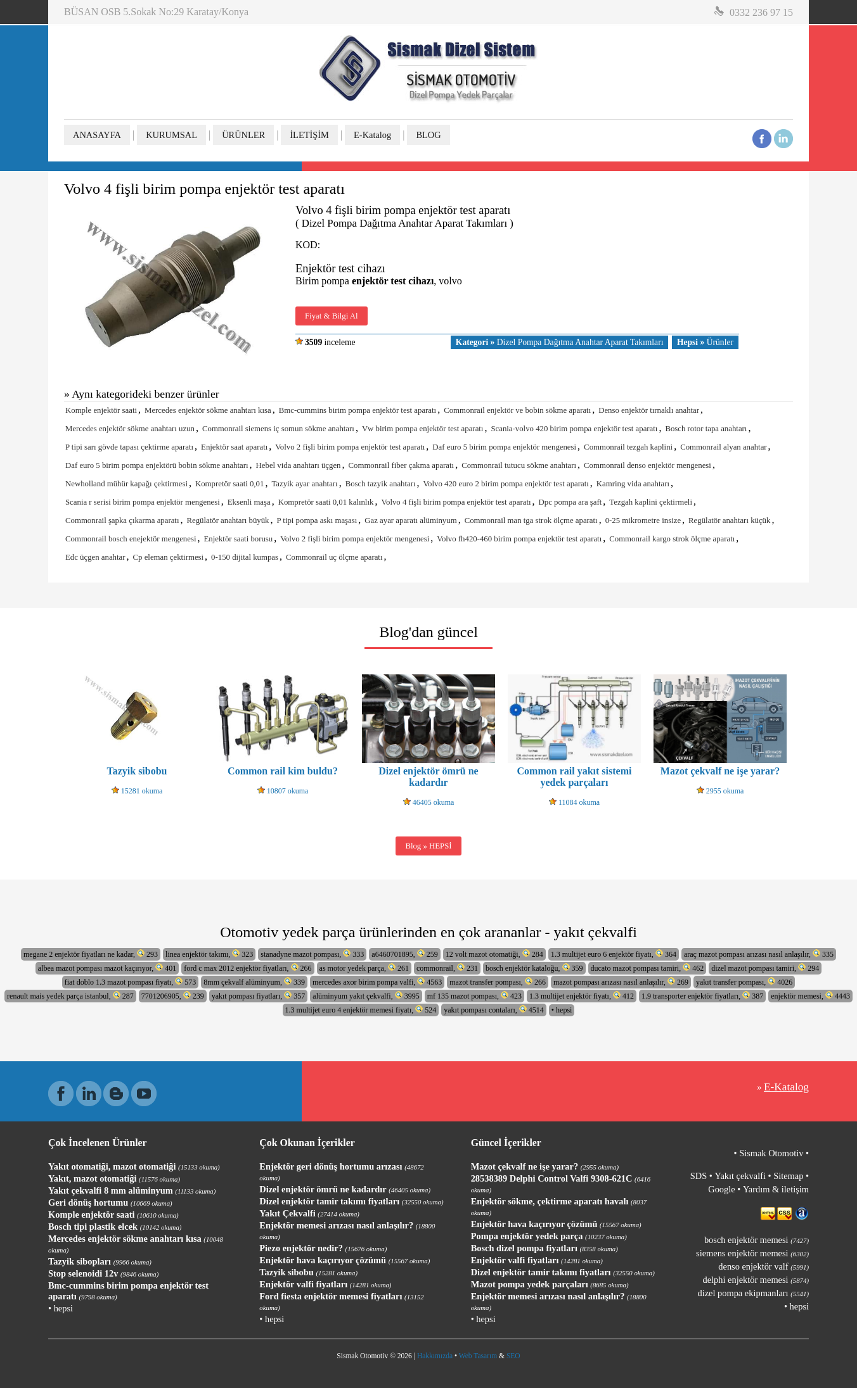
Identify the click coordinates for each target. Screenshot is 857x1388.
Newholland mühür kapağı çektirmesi (126, 483)
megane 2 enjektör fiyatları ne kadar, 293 (90, 954)
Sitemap (788, 1176)
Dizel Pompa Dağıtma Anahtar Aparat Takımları (560, 342)
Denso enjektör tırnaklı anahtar (648, 410)
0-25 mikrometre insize (643, 520)
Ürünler (705, 342)
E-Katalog (372, 135)
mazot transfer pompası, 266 (497, 982)
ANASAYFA (97, 135)
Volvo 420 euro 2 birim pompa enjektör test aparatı (506, 483)
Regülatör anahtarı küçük (729, 520)
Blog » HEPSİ (428, 846)
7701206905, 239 (172, 995)
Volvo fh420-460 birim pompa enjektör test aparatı (519, 538)
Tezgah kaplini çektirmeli (650, 502)
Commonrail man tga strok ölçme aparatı (531, 520)
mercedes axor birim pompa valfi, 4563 (377, 982)
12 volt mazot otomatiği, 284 (494, 954)
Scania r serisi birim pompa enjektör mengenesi (142, 502)
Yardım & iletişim (776, 1189)
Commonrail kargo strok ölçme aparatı (672, 538)
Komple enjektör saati (101, 410)
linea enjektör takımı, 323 (209, 954)
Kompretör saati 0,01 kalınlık (326, 502)
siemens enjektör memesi (752, 1253)
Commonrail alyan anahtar (723, 447)
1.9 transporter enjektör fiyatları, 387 (702, 995)
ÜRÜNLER (243, 135)
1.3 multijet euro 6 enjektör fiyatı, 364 (613, 954)
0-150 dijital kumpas (244, 557)
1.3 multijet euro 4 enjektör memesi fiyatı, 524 (361, 1009)
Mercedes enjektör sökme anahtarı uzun (130, 428)
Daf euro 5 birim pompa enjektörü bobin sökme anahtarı (156, 465)
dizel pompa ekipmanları (753, 1293)
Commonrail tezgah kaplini (628, 447)
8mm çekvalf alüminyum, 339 (254, 982)
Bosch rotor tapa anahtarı (706, 428)
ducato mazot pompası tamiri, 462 (647, 968)
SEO (513, 1356)
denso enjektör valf (763, 1266)
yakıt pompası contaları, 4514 (494, 1009)
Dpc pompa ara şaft (570, 502)
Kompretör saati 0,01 (229, 483)
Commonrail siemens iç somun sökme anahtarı (278, 428)
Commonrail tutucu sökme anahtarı (518, 465)
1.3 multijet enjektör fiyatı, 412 (581, 995)
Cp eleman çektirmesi (168, 557)
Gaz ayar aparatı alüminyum (410, 520)
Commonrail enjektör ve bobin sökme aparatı (517, 410)
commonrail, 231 (447, 968)
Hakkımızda (435, 1356)
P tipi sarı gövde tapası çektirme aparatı (129, 447)
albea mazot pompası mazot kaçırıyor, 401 (107, 968)
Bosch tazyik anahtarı (380, 483)
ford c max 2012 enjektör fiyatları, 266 (247, 968)
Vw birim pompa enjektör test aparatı (423, 428)
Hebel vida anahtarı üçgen (298, 465)
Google (721, 1189)
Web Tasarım (478, 1356)
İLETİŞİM (309, 135)
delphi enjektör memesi (756, 1280)
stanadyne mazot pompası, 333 (312, 954)
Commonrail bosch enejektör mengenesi (130, 538)
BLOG (428, 135)
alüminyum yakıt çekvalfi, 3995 (366, 995)
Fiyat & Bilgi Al (331, 316)
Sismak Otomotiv (771, 1153)
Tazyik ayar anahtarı (304, 483)
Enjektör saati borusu (238, 538)
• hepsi (561, 1010)
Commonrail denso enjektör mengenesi (647, 465)
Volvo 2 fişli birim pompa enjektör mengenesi (354, 538)
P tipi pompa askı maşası (317, 520)
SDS (698, 1176)
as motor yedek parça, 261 (364, 968)
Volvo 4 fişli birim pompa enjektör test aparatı (456, 502)
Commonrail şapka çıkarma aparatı (122, 520)
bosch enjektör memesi (756, 1240)
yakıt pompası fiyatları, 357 (259, 995)
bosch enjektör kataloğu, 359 (534, 968)
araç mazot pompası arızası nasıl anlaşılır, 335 (759, 954)
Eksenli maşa (249, 502)
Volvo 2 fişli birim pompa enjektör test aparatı (350, 447)
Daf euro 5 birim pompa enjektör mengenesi (504, 447)
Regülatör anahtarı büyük (227, 520)
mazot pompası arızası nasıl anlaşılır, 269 (620, 982)
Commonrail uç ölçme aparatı (334, 557)
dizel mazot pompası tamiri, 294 (765, 968)
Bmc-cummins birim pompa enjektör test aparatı (357, 410)
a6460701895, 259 (404, 954)
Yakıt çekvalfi (739, 1176)
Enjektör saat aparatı (234, 447)
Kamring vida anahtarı (632, 483)
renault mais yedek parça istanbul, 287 (70, 995)
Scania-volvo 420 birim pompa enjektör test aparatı (574, 428)
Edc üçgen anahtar (95, 557)
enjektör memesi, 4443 (810, 995)
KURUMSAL (171, 135)
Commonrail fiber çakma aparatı (401, 465)
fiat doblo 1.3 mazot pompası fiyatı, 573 (131, 982)
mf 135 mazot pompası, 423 (474, 995)
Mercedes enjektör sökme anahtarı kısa (208, 410)
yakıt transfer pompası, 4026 (744, 982)
